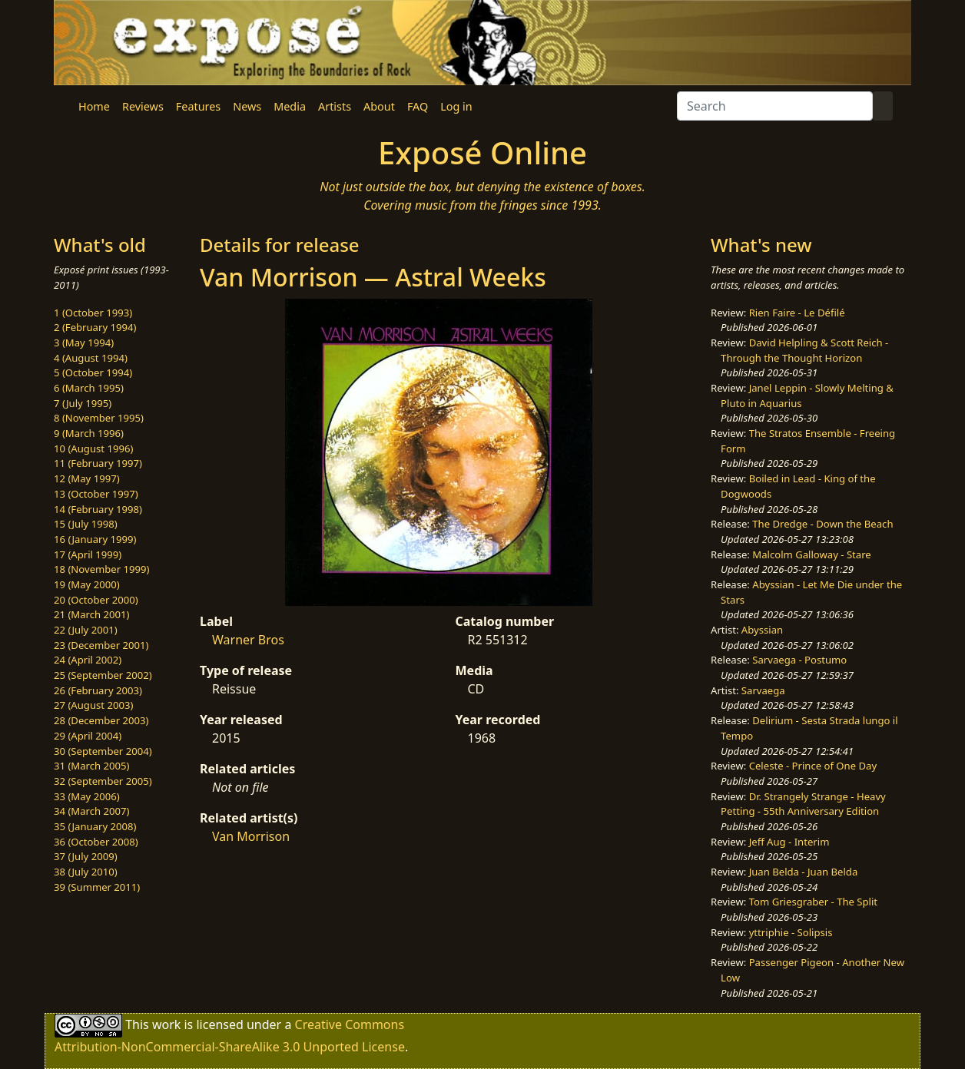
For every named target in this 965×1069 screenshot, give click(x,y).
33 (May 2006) (87, 796)
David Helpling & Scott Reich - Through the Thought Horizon (804, 350)
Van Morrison (251, 836)
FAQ (417, 106)
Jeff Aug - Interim (789, 842)
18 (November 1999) (102, 569)
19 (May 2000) (87, 584)
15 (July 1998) (86, 524)
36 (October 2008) (96, 842)
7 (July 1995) (82, 403)
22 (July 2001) (86, 630)
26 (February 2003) (98, 690)
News (247, 106)
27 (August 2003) (93, 705)
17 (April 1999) (87, 554)
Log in (456, 106)
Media (290, 106)
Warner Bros (248, 639)
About (379, 106)
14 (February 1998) (98, 509)
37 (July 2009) (86, 856)
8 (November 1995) (99, 418)
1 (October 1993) (93, 312)
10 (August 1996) (93, 448)
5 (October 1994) (93, 372)
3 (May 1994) (84, 342)
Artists (334, 106)
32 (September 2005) (103, 781)
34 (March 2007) (91, 811)
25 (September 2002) (103, 675)
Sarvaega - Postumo (799, 660)
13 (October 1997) (96, 494)
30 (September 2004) (103, 751)
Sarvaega (763, 690)
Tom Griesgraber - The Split (813, 901)
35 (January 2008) (95, 826)
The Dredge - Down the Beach (822, 524)
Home (94, 106)
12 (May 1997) (87, 478)
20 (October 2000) (96, 600)
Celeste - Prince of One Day (813, 766)
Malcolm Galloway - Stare (811, 554)
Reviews (143, 106)
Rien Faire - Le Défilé (797, 312)
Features (198, 106)
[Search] (775, 106)
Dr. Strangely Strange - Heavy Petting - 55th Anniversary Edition (803, 804)
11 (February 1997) (98, 463)
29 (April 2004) (87, 736)
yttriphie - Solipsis (791, 932)
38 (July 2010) (86, 872)
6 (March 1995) (89, 388)
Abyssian (762, 630)
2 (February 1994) (95, 327)
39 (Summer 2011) (97, 887)
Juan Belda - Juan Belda (803, 872)
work (166, 1024)
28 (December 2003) (101, 720)
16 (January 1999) (95, 539)
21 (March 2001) (91, 614)
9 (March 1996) (89, 433)
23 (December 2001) (101, 645)
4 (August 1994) (91, 358)
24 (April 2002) (87, 660)
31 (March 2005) (91, 766)
